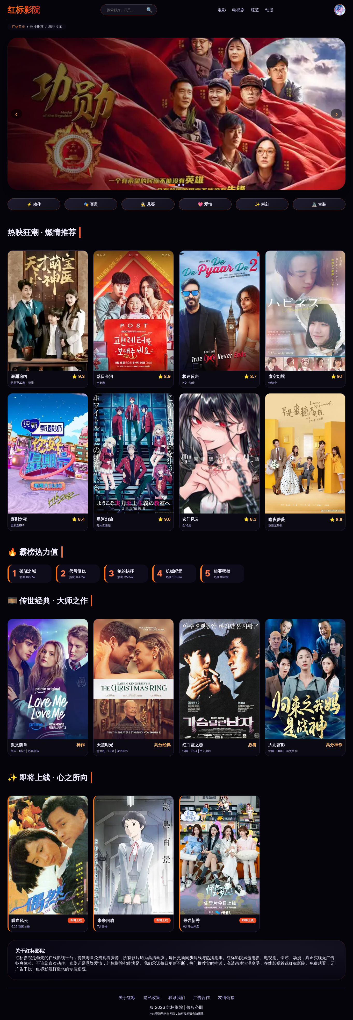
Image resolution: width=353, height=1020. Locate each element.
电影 (222, 9)
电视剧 (238, 9)
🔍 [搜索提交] (149, 10)
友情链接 (226, 997)
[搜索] (125, 9)
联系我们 (176, 997)
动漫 (269, 9)
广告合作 (201, 997)
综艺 (255, 9)
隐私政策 (151, 997)
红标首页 (18, 27)
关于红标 (127, 997)
